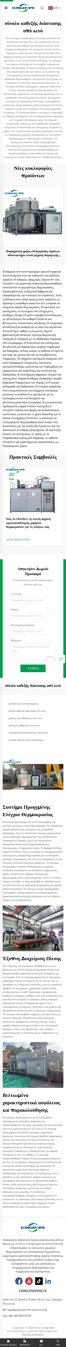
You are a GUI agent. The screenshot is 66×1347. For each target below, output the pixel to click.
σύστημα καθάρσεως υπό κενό (24, 725)
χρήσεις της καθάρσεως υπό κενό (25, 718)
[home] (23, 7)
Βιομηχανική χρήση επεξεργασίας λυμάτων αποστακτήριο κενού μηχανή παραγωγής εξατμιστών (33, 253)
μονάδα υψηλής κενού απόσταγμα (25, 740)
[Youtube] (29, 1281)
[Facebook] (19, 1281)
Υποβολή (33, 668)
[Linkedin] (48, 1281)
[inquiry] (61, 659)
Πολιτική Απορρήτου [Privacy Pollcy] (33, 1334)
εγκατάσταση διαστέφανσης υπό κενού (28, 732)
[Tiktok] (39, 1281)
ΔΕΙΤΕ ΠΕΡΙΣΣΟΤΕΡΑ (18, 539)
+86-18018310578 (19, 1315)
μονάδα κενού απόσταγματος (23, 703)
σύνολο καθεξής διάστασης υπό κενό (27, 711)
